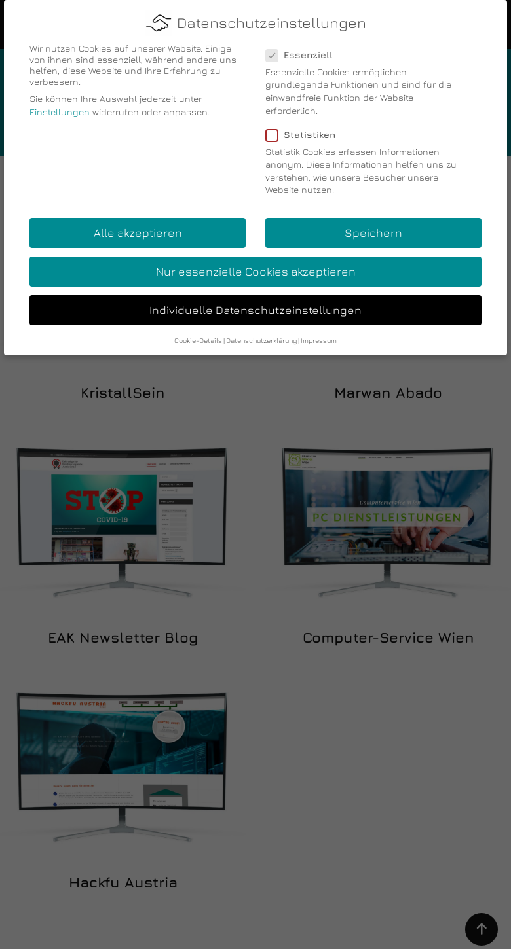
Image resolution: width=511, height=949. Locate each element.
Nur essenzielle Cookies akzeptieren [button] (256, 269)
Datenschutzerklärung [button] (261, 338)
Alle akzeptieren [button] (138, 230)
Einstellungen (59, 109)
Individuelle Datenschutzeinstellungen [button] (255, 307)
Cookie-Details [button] (198, 338)
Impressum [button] (319, 338)
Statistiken (304, 131)
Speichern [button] (373, 230)
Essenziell (303, 52)
